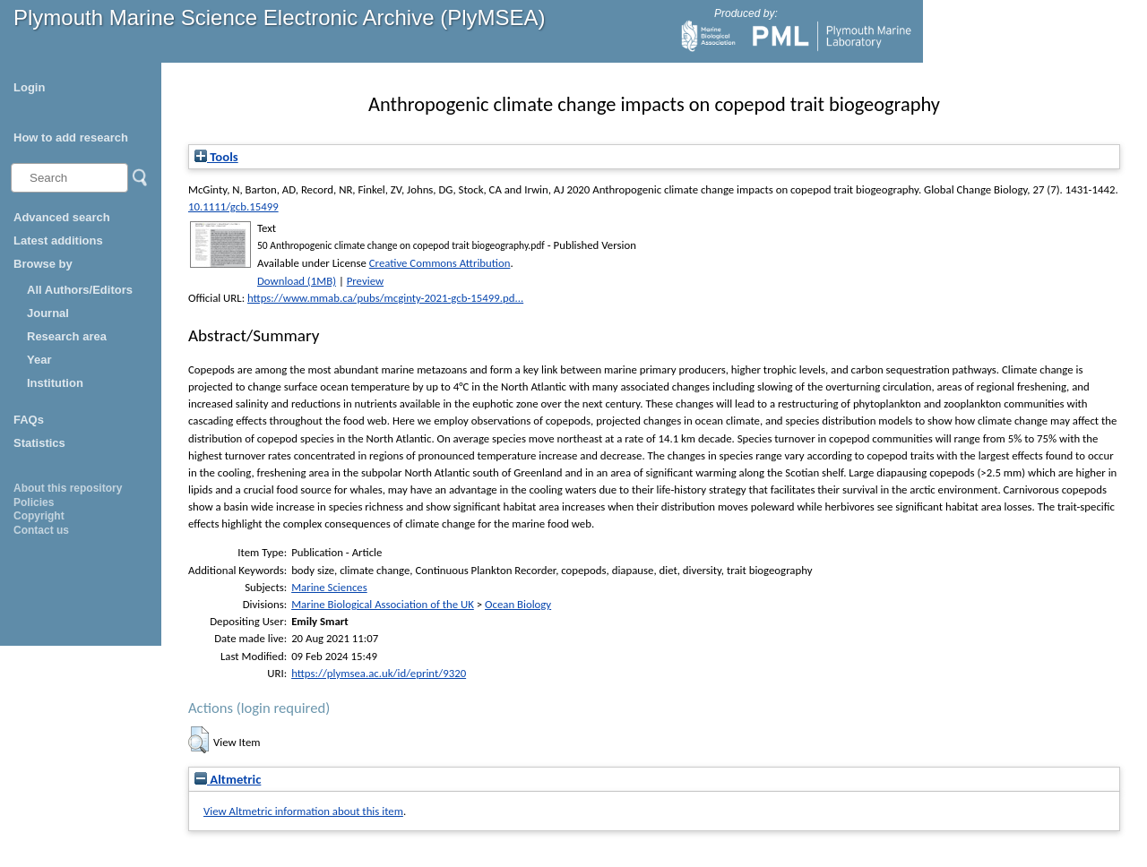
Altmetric (227, 779)
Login (29, 87)
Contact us (41, 530)
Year (39, 359)
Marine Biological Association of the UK (382, 604)
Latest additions (58, 240)
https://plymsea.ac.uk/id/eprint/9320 (378, 673)
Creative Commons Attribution (440, 263)
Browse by (43, 263)
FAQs (28, 419)
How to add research (70, 137)
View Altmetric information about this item (303, 811)
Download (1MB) (296, 281)
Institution (55, 383)
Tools (216, 157)
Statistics (39, 443)
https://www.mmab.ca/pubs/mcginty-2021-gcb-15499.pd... (385, 298)
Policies (33, 502)
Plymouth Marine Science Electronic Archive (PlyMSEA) (279, 17)
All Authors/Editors (80, 289)
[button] (198, 739)
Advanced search (61, 217)
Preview (365, 281)
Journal (48, 313)
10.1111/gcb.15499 (233, 206)
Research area (67, 336)
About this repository (67, 488)
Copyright (39, 516)
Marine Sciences (329, 587)
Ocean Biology (518, 604)
